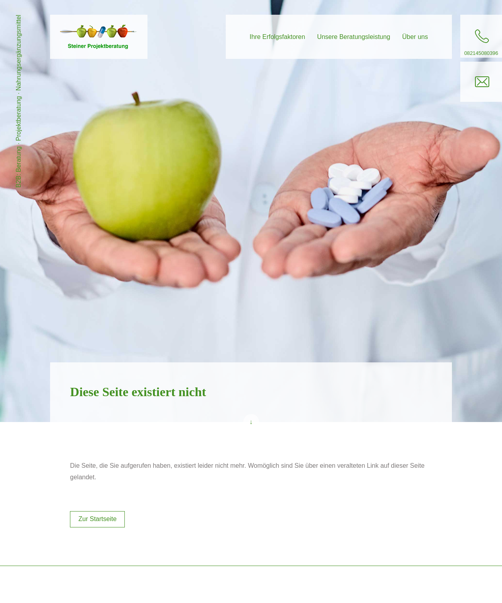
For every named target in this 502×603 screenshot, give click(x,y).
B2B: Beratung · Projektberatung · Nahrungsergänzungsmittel (18, 101)
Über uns (415, 36)
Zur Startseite (97, 518)
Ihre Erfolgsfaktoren (277, 36)
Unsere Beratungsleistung (353, 36)
